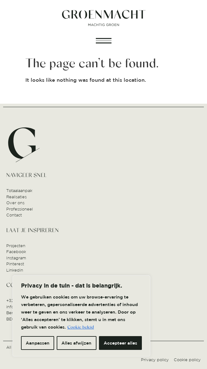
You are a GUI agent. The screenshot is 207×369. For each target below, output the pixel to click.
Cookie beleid (80, 327)
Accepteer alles (120, 343)
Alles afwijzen (76, 343)
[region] (81, 315)
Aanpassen (37, 343)
